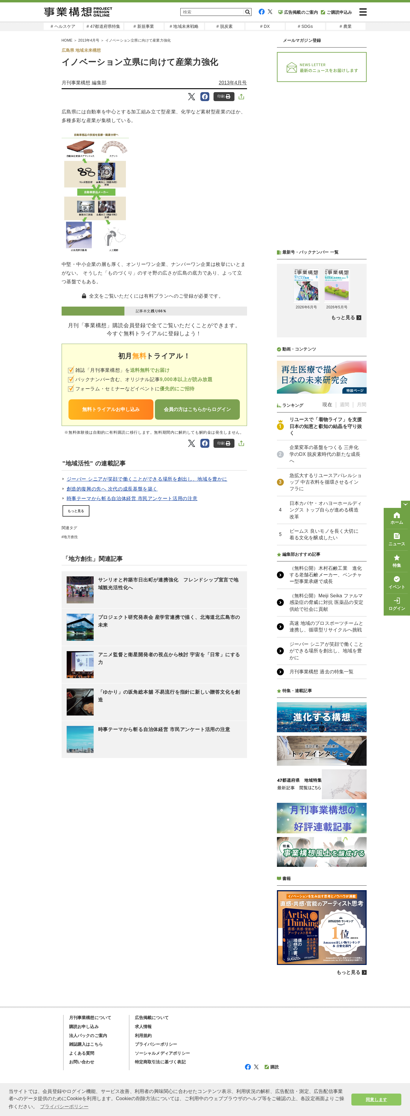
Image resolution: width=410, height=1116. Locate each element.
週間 (344, 404)
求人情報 (143, 1026)
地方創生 (70, 537)
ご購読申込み (336, 12)
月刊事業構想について (90, 1017)
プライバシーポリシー (156, 1044)
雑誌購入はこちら (86, 1044)
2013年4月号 (233, 82)
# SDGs (305, 26)
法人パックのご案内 (88, 1035)
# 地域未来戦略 (184, 26)
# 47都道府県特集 (103, 26)
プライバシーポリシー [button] (64, 1106)
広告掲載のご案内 (298, 12)
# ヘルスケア (63, 26)
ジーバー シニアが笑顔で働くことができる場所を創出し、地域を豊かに (147, 479)
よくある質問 (82, 1053)
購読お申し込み (84, 1026)
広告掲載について (152, 1017)
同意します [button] (376, 1099)
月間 (361, 404)
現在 (327, 404)
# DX (265, 26)
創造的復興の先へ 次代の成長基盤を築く (112, 488)
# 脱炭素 (225, 26)
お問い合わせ (82, 1062)
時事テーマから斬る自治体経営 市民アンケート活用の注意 (132, 498)
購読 (272, 1067)
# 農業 (346, 26)
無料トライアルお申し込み (111, 409)
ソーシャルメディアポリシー (162, 1053)
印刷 (223, 96)
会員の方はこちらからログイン (197, 409)
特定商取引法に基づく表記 (160, 1062)
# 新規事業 (144, 26)
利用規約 (143, 1035)
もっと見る (76, 511)
